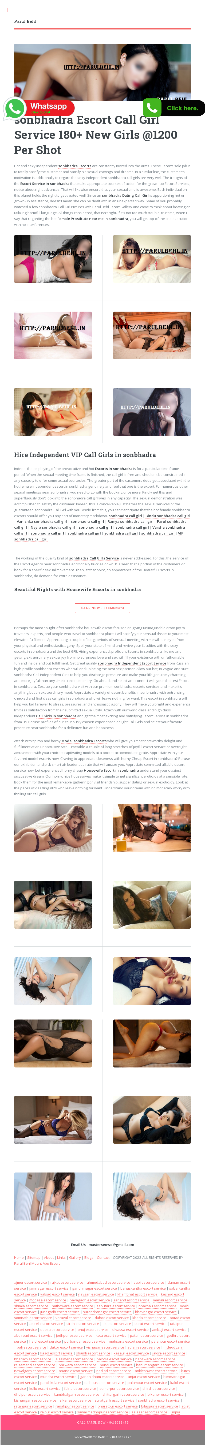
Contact (103, 1257)
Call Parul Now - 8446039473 (103, 1422)
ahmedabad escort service (108, 1282)
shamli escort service (93, 1353)
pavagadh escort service (90, 1300)
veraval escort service (73, 1317)
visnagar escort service (105, 1347)
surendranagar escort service (107, 1311)
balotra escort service (114, 1359)
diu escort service (116, 1323)
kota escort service (111, 1335)
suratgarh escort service (115, 1400)
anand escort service (76, 1370)
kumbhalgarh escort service (76, 1394)
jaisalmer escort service (74, 1359)
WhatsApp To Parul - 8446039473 (103, 1437)
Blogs (88, 1257)
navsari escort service (96, 1294)
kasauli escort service (131, 1353)
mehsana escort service (128, 1341)
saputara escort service (116, 1306)
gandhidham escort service (102, 1376)
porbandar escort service (84, 1341)
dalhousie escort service (104, 1382)
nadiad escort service (113, 1370)
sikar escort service (75, 1400)
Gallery (75, 1257)
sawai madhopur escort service (102, 1412)
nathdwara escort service (72, 1306)
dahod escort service (112, 1317)
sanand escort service (131, 1300)
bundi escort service (116, 1364)
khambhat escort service (137, 1294)
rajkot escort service (66, 1282)
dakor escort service (66, 1347)
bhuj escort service (93, 1329)
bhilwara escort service (77, 1364)
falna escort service (80, 1388)
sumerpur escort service (119, 1388)
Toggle (9, 10)
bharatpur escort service (118, 1406)
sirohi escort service (82, 1323)
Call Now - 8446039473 (102, 608)
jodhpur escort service (74, 1335)
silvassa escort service (130, 1329)
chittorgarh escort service (123, 1394)
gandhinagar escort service (94, 1288)
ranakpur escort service (75, 1406)
